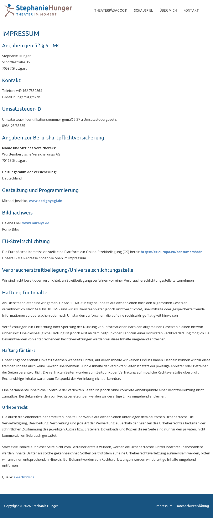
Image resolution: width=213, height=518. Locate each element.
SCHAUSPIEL (143, 10)
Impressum (164, 506)
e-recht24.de (24, 477)
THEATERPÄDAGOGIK (110, 10)
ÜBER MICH (168, 10)
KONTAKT (191, 10)
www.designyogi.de (45, 200)
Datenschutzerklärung (192, 506)
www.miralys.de (35, 223)
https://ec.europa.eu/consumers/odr (171, 252)
